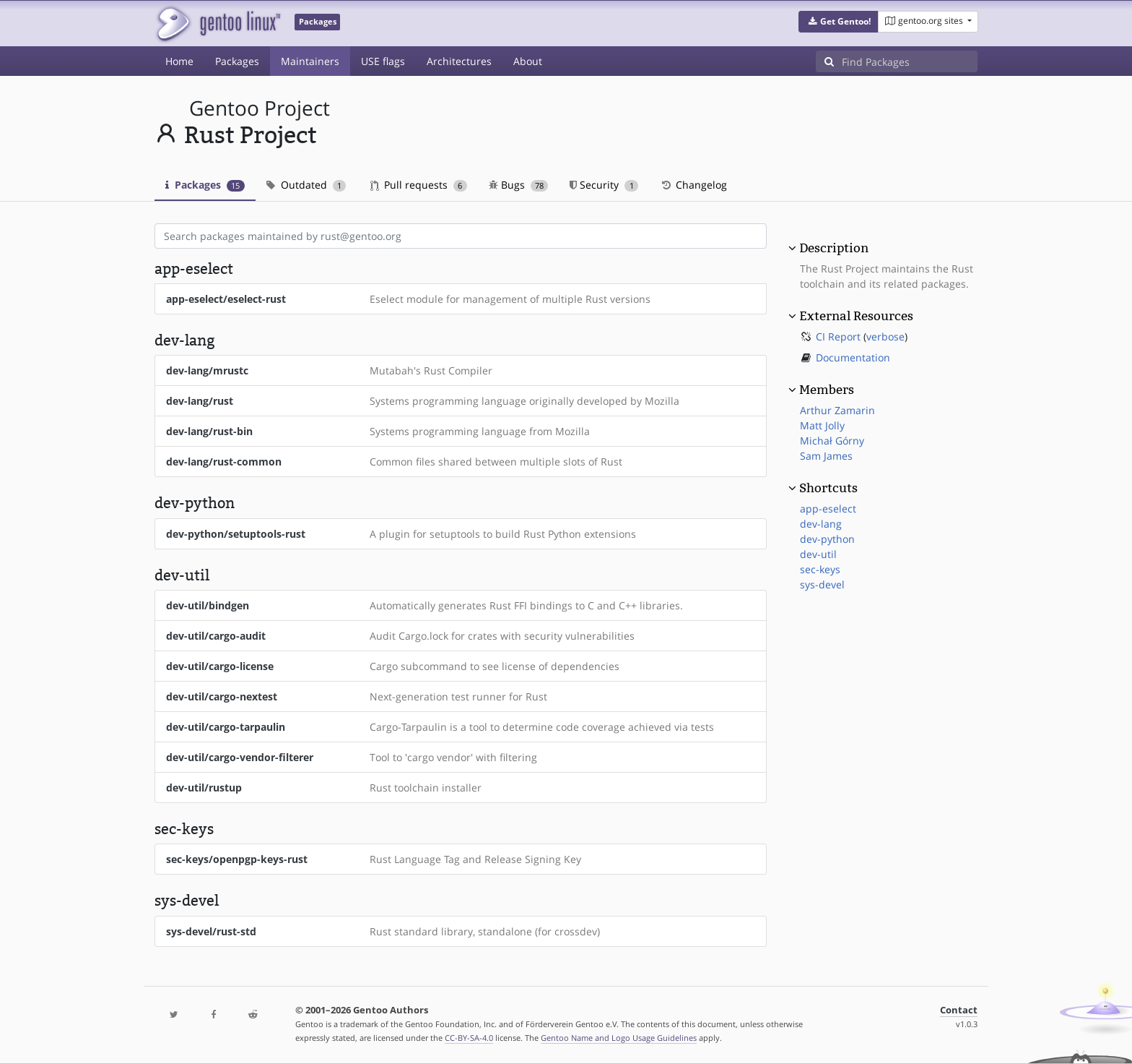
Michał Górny (832, 440)
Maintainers (310, 61)
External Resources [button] (856, 316)
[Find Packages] (910, 61)
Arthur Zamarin (837, 410)
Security (604, 185)
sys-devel (822, 584)
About (527, 61)
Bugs (519, 185)
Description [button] (833, 248)
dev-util (818, 554)
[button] (838, 22)
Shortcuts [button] (828, 488)
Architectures (459, 61)
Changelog (693, 185)
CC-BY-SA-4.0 (469, 1037)
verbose (885, 336)
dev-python (827, 539)
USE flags (383, 61)
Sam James (826, 456)
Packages (237, 61)
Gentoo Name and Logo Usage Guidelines (619, 1037)
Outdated (306, 185)
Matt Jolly (822, 425)
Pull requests (418, 185)
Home (179, 61)
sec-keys (820, 569)
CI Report (838, 336)
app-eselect (828, 508)
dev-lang (821, 524)
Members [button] (826, 389)
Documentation (853, 357)
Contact (959, 1010)
